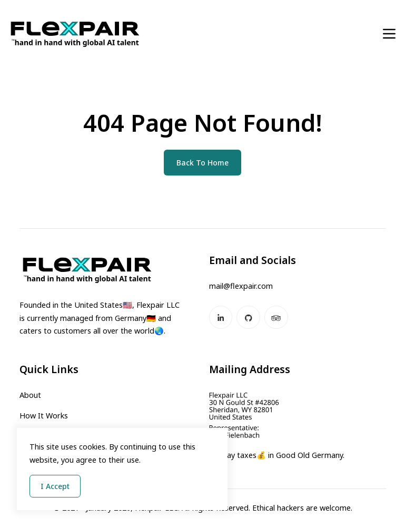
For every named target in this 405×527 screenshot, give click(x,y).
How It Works (43, 416)
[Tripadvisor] (276, 317)
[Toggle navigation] (389, 33)
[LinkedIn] (221, 317)
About (30, 395)
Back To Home (202, 163)
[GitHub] (248, 317)
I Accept (55, 486)
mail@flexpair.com (241, 286)
